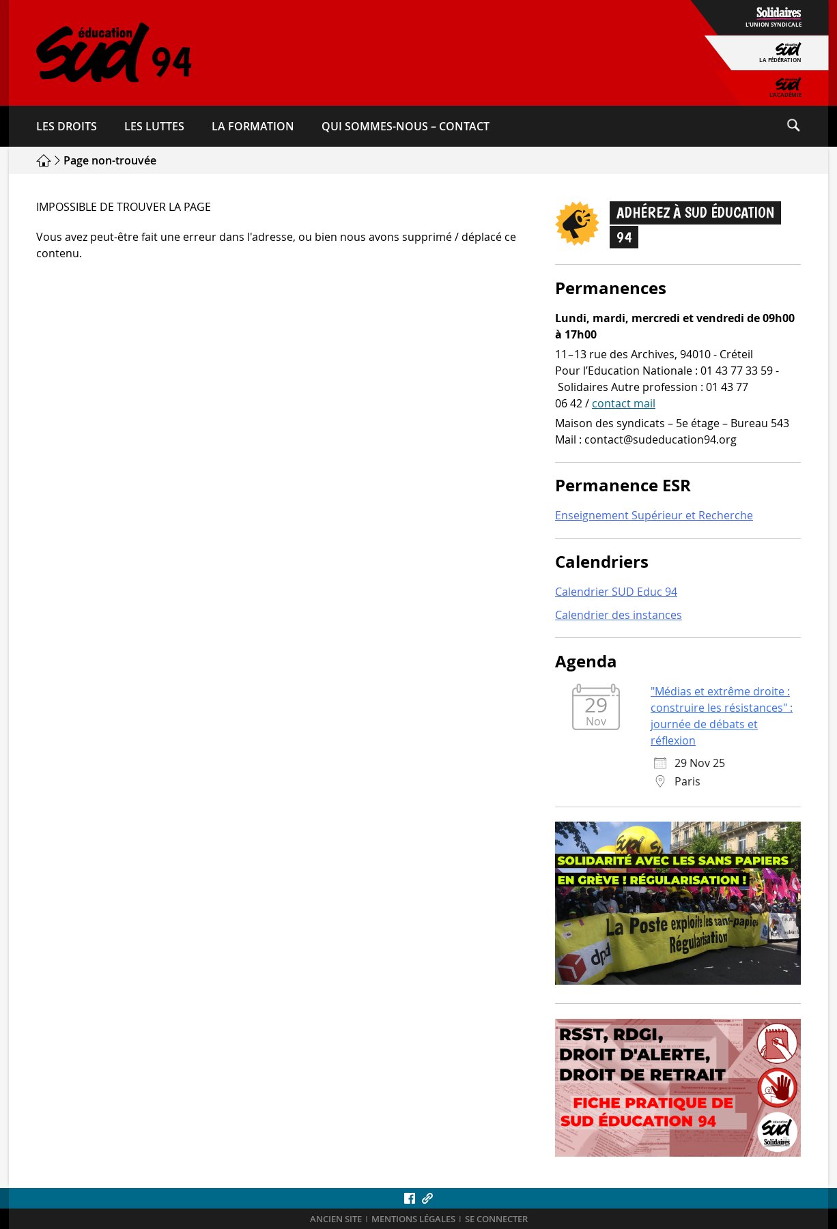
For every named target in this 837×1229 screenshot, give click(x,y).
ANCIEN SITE (336, 1219)
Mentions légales (413, 1219)
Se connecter (496, 1219)
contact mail (623, 403)
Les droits (66, 126)
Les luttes (154, 126)
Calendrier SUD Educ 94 (616, 591)
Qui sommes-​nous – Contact (406, 126)
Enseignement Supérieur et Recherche (654, 515)
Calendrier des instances (618, 614)
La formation (253, 126)
